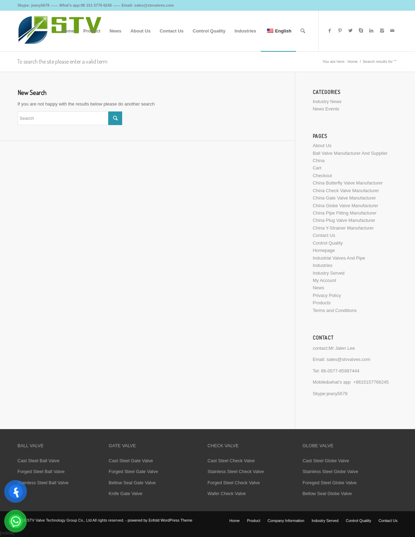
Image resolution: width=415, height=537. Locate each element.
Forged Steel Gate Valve (133, 471)
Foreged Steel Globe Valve (330, 482)
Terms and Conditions (335, 310)
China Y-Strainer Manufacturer (343, 228)
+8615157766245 (371, 382)
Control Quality (328, 243)
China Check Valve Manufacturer (346, 190)
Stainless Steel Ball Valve (42, 482)
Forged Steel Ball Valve (41, 471)
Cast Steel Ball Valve (38, 460)
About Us (322, 145)
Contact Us (324, 235)
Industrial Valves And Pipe (339, 258)
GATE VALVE (122, 445)
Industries (322, 265)
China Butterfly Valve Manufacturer (348, 183)
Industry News (327, 101)
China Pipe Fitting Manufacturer (345, 213)
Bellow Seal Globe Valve (327, 493)
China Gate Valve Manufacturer (344, 198)
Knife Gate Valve (125, 493)
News (318, 287)
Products (322, 302)
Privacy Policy (327, 295)
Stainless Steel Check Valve (235, 471)
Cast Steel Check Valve (231, 460)
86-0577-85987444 (340, 370)
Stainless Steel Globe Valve (330, 471)
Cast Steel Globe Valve (326, 460)
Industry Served (328, 273)
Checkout (322, 175)
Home (353, 61)
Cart (317, 167)
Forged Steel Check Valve (233, 482)
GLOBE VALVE (318, 445)
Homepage (324, 250)
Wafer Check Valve (226, 493)
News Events (326, 108)
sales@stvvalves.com (348, 359)
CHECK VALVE (222, 445)
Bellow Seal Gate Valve (132, 482)
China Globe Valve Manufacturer (345, 205)
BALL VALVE (30, 445)
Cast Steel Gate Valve (131, 460)
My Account (324, 280)
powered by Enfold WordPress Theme (160, 520)
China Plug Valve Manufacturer (344, 220)
